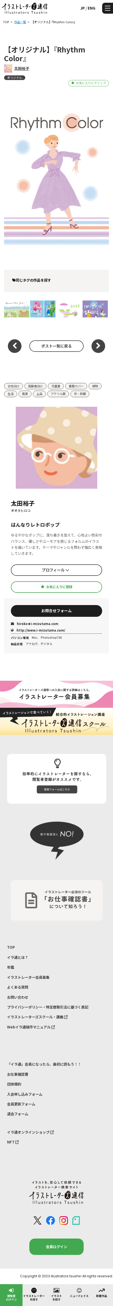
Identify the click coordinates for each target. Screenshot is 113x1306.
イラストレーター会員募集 (28, 977)
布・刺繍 (80, 393)
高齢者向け (35, 386)
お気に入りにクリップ (88, 83)
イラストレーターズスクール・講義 (37, 1016)
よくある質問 (17, 987)
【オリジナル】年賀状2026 (16, 308)
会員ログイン (56, 1246)
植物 (95, 386)
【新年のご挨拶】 (69, 309)
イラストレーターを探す (34, 1294)
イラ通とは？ (17, 957)
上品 (39, 393)
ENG (91, 8)
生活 (11, 393)
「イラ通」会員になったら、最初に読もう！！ (44, 1064)
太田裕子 (21, 68)
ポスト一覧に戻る (56, 346)
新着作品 (101, 1292)
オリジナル (14, 77)
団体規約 (14, 1084)
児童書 (55, 386)
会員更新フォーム (21, 1104)
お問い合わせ (17, 997)
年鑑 (10, 967)
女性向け (14, 386)
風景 (25, 393)
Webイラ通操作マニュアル (31, 1027)
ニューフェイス (79, 1292)
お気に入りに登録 (56, 586)
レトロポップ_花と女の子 (41, 308)
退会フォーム (17, 1113)
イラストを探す (56, 1294)
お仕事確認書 (17, 1074)
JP (82, 8)
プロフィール (55, 570)
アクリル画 (58, 393)
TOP (11, 947)
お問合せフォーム (56, 610)
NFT (13, 1142)
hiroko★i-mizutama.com (34, 623)
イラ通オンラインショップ (30, 1132)
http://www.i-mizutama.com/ (38, 630)
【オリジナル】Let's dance (93, 308)
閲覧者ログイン (11, 1294)
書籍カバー (76, 386)
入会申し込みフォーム (24, 1094)
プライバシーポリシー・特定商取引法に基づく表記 (47, 1007)
